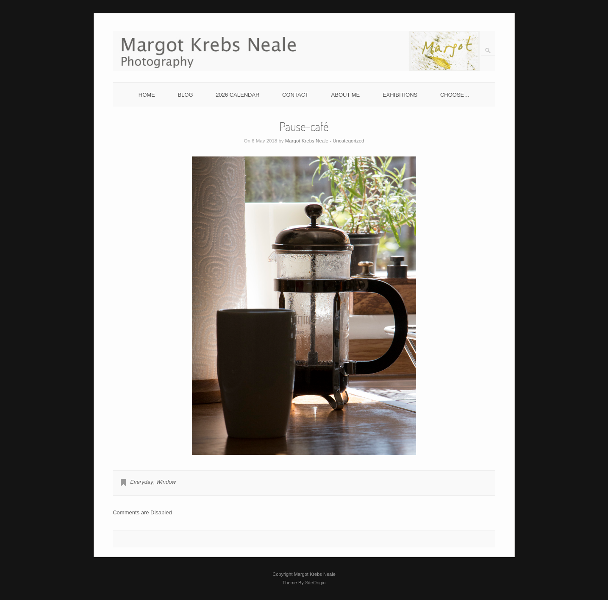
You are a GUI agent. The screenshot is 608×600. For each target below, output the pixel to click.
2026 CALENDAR (237, 95)
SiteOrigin (315, 582)
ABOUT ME (345, 95)
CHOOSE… (454, 95)
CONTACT (295, 95)
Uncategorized (348, 140)
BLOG (185, 95)
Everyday (141, 482)
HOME (147, 95)
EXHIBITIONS (400, 95)
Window (166, 482)
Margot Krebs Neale (306, 140)
